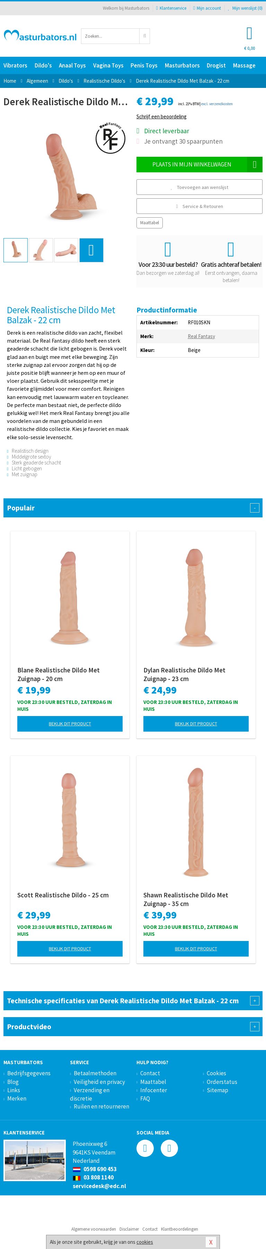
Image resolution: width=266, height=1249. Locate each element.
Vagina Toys (108, 65)
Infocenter (153, 1090)
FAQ (145, 1098)
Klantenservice (171, 8)
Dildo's (43, 65)
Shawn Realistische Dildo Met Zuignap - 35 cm (185, 899)
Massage (244, 65)
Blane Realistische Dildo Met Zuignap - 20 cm (58, 674)
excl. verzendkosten (217, 103)
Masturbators (182, 65)
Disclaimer (129, 1229)
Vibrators (15, 65)
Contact (150, 1073)
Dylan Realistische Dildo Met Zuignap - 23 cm (184, 674)
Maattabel (149, 223)
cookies (144, 1242)
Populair (133, 508)
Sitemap (217, 1090)
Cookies (216, 1073)
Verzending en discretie (89, 1094)
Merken (16, 1098)
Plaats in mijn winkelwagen (207, 164)
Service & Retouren (199, 206)
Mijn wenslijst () (245, 8)
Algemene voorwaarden (93, 1229)
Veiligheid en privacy (99, 1082)
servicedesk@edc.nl (99, 1186)
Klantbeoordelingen (179, 1229)
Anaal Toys (72, 65)
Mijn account (207, 8)
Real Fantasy (201, 336)
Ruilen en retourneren (101, 1106)
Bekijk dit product (70, 724)
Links (13, 1090)
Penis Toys (144, 65)
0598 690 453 (95, 1169)
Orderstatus (222, 1082)
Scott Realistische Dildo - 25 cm (63, 895)
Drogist (216, 65)
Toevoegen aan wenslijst (199, 187)
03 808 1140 (93, 1177)
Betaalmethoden (95, 1073)
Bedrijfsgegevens (29, 1073)
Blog (13, 1082)
